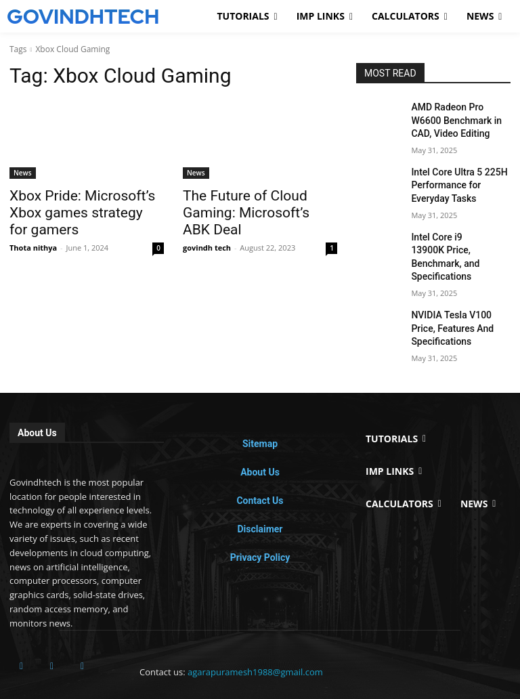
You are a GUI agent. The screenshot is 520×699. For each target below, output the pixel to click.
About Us (260, 436)
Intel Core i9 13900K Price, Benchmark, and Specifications (459, 236)
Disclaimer (259, 493)
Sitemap (260, 407)
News (23, 172)
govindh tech (207, 226)
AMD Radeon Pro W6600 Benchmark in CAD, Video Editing (457, 118)
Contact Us (259, 464)
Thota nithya (33, 226)
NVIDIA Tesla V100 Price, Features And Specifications (456, 295)
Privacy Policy (260, 521)
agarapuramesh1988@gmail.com (255, 636)
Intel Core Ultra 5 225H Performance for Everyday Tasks (458, 177)
